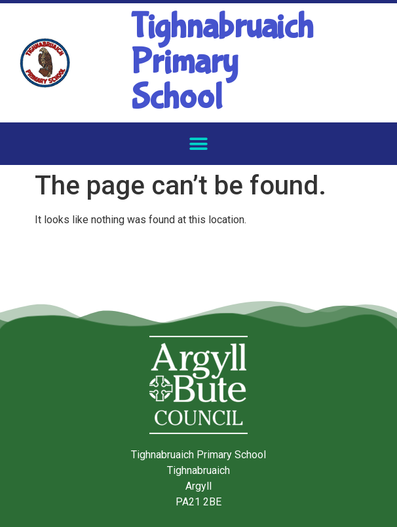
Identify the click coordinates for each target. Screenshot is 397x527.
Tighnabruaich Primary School (222, 62)
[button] (199, 143)
